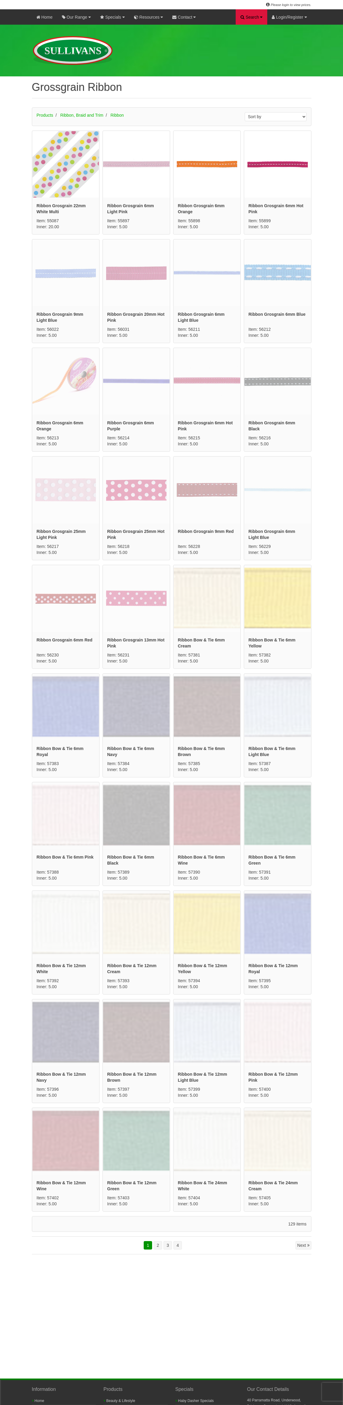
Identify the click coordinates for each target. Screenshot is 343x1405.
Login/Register (289, 17)
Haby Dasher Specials (195, 1401)
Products (45, 115)
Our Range (76, 17)
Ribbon (117, 115)
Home (44, 17)
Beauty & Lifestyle (119, 1401)
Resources (148, 17)
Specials (112, 17)
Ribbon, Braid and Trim (81, 115)
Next (303, 1124)
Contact (184, 17)
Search (251, 17)
